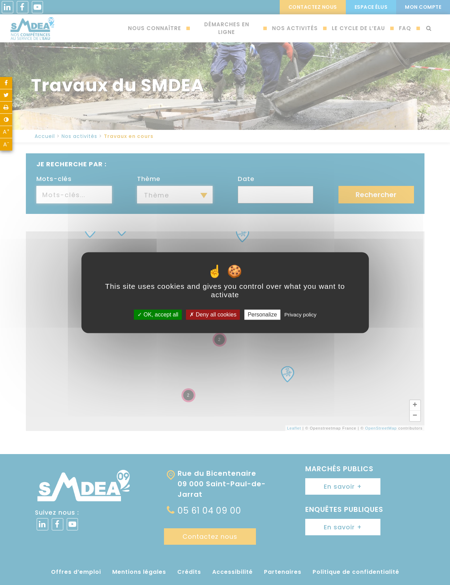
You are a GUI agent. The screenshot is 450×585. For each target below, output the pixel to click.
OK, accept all (157, 315)
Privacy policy (300, 315)
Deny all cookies (213, 315)
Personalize (262, 315)
